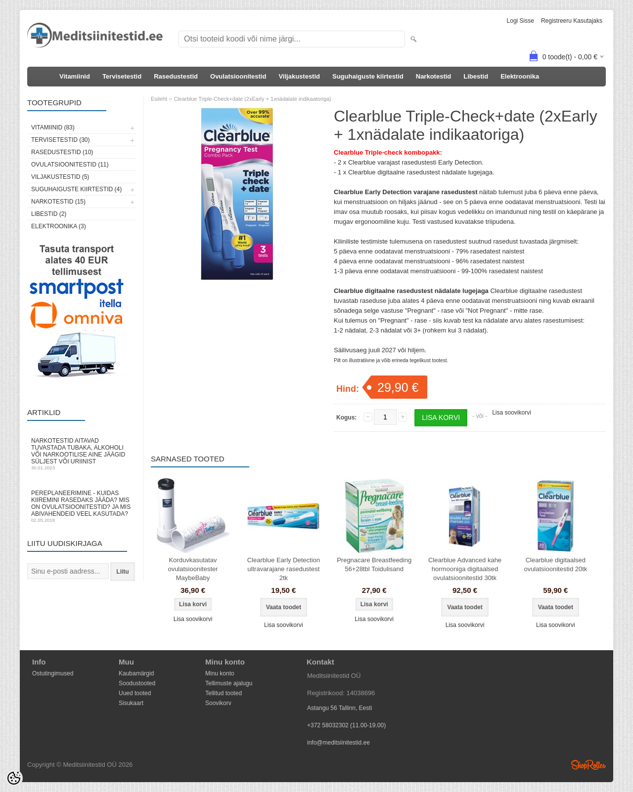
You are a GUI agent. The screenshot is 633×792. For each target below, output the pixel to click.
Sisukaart (131, 703)
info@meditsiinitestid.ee (338, 742)
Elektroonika (519, 76)
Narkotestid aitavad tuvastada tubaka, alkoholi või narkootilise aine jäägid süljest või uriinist (81, 453)
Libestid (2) (48, 213)
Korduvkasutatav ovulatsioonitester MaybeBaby (193, 569)
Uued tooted (135, 693)
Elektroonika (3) (58, 226)
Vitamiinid (74, 76)
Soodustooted (137, 683)
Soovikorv (218, 703)
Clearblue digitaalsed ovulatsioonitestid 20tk (555, 564)
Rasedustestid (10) (62, 152)
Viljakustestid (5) (60, 176)
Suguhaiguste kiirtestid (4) (76, 189)
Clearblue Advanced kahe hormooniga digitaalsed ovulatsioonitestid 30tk (464, 569)
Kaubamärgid (136, 673)
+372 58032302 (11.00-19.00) (346, 725)
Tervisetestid (121, 76)
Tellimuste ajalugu (228, 683)
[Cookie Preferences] (14, 778)
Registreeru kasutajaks (571, 20)
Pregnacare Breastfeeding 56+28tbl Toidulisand (374, 564)
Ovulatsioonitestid (238, 76)
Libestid (475, 76)
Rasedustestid (176, 76)
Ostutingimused (52, 673)
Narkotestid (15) (58, 201)
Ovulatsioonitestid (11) (69, 164)
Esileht (159, 99)
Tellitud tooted (223, 693)
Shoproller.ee (588, 765)
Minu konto (219, 673)
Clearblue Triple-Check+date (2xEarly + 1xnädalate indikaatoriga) (252, 99)
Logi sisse (520, 20)
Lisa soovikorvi (511, 412)
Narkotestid (434, 76)
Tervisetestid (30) (60, 139)
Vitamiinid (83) (53, 127)
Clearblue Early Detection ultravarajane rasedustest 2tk (283, 569)
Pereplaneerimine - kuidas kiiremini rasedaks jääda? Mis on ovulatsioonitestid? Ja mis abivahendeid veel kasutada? (81, 506)
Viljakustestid (299, 76)
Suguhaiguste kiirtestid (368, 76)
